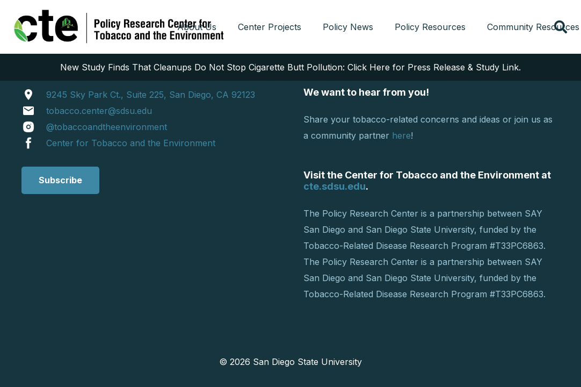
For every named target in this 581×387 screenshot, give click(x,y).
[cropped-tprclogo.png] (120, 27)
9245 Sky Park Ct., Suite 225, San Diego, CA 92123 (150, 94)
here (401, 135)
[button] (560, 26)
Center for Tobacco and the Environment (130, 143)
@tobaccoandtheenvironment (106, 126)
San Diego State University (307, 361)
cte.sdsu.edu (334, 186)
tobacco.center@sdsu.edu (99, 110)
